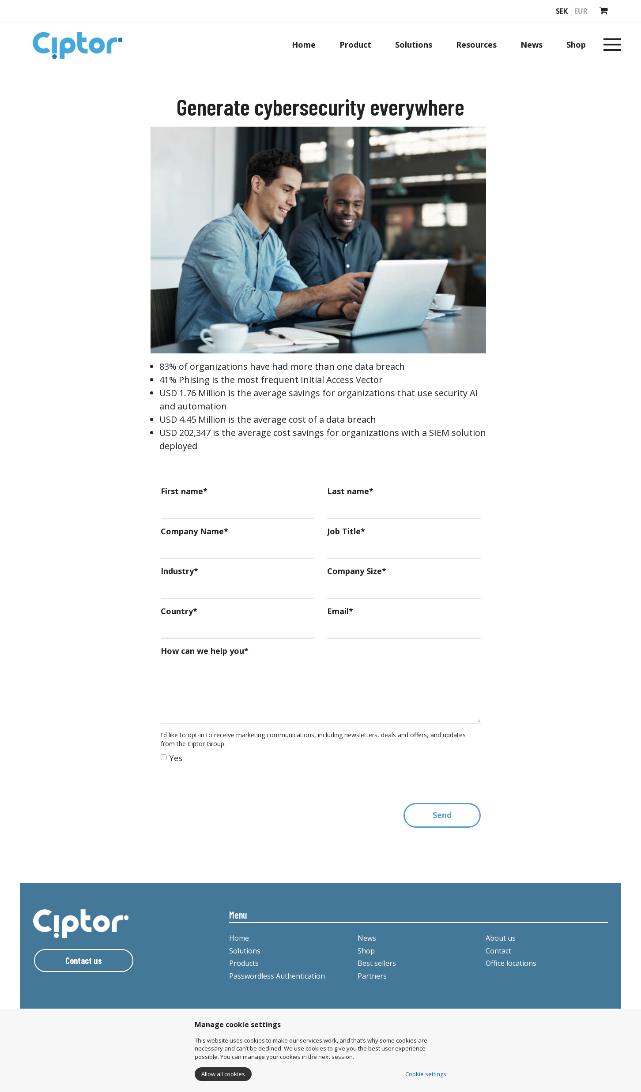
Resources (476, 44)
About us (501, 938)
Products (244, 963)
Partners (372, 976)
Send (442, 815)
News (531, 44)
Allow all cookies (223, 1074)
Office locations (511, 963)
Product (355, 44)
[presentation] (228, 786)
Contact (498, 951)
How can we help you (205, 650)
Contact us (83, 960)
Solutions (413, 44)
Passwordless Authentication (277, 976)
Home (304, 44)
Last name (350, 491)
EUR (581, 11)
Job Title (346, 531)
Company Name (194, 531)
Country (179, 611)
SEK (562, 11)
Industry (179, 571)
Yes (171, 758)
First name (184, 491)
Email (340, 611)
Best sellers (377, 963)
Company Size (356, 571)
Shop (576, 44)
